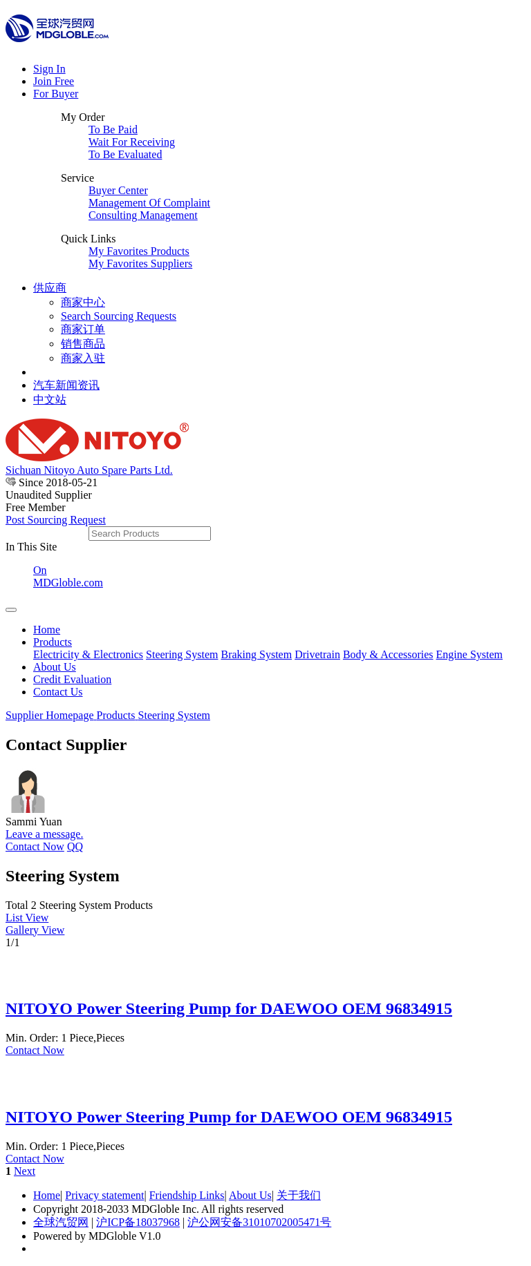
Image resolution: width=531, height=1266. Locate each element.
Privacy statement (104, 1195)
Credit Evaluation (72, 679)
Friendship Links (187, 1195)
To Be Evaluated (125, 154)
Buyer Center (118, 190)
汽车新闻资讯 (66, 385)
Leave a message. (44, 834)
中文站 (49, 399)
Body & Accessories (388, 654)
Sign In (49, 69)
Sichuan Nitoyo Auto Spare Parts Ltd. (89, 470)
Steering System (182, 654)
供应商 (49, 288)
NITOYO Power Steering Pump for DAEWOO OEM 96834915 (229, 1008)
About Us (54, 667)
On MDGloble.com (68, 576)
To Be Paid (113, 129)
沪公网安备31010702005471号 (259, 1222)
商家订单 (83, 329)
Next (24, 1171)
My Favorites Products (138, 251)
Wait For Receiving (131, 142)
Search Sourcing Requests (118, 316)
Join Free (53, 81)
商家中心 (83, 302)
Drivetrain (317, 654)
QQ (75, 846)
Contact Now (35, 846)
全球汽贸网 (60, 1222)
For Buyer (55, 93)
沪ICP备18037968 (138, 1222)
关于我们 (299, 1195)
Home (46, 629)
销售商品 (83, 343)
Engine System (469, 654)
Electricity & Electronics (88, 654)
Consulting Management (143, 215)
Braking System (256, 654)
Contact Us (58, 692)
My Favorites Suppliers (140, 263)
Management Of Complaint (149, 203)
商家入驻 (83, 358)
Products (52, 642)
